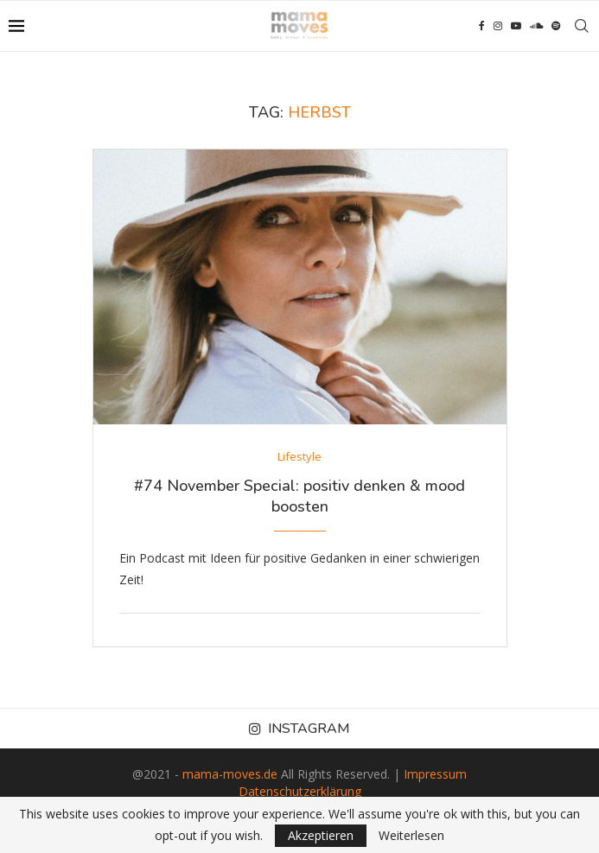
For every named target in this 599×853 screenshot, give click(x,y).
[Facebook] (482, 26)
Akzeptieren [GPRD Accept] (321, 835)
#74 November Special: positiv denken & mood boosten (299, 496)
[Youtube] (516, 26)
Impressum (435, 774)
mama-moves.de (229, 774)
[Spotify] (555, 26)
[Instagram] (498, 26)
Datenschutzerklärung (300, 791)
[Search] (581, 26)
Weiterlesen (411, 836)
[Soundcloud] (536, 26)
